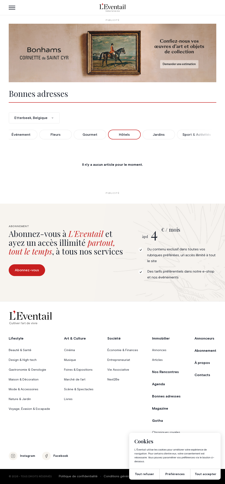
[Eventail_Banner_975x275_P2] (113, 53)
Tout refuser (144, 474)
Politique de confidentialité (78, 476)
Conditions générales (119, 476)
